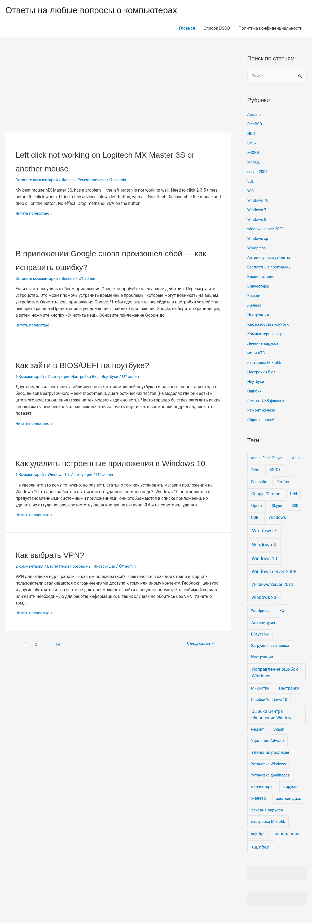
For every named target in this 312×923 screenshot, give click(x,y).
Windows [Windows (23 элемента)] (277, 518)
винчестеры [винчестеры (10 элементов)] (262, 787)
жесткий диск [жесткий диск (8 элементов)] (288, 799)
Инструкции (62, 376)
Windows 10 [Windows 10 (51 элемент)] (264, 559)
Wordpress (257, 248)
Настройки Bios (91, 376)
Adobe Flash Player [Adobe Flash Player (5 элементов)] (266, 458)
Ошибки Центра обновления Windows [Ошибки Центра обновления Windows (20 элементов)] (272, 715)
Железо (73, 179)
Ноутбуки (118, 376)
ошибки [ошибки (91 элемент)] (261, 847)
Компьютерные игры (268, 334)
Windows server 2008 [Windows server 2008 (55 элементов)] (274, 572)
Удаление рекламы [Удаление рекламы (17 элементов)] (270, 753)
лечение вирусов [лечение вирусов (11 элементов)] (267, 811)
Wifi (250, 191)
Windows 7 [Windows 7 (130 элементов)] (264, 531)
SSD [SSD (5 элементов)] (295, 506)
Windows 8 (257, 219)
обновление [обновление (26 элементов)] (287, 834)
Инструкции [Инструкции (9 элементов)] (262, 657)
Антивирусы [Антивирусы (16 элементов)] (263, 623)
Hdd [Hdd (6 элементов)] (293, 494)
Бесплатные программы (74, 579)
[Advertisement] (118, 93)
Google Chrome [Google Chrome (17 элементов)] (265, 494)
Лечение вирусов (264, 343)
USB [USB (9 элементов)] (254, 518)
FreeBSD (255, 124)
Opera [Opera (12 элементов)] (256, 506)
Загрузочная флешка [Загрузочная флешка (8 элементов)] (270, 646)
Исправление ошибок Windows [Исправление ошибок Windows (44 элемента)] (275, 673)
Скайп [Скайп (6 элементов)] (278, 730)
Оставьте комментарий (38, 179)
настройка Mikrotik (265, 362)
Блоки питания (262, 277)
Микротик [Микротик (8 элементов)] (260, 689)
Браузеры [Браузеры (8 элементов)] (260, 634)
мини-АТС (257, 353)
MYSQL (254, 162)
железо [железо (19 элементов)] (258, 798)
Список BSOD (217, 28)
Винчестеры (259, 286)
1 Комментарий (30, 376)
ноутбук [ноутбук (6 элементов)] (258, 834)
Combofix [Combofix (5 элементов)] (259, 482)
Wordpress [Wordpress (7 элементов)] (260, 611)
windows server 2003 (267, 229)
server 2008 (258, 172)
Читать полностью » (35, 213)
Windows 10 (61, 488)
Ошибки (255, 391)
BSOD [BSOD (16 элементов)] (274, 470)
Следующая (195, 657)
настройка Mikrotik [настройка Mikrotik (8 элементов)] (268, 822)
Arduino (254, 114)
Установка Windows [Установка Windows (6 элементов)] (268, 764)
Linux (252, 143)
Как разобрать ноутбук (270, 324)
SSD (251, 181)
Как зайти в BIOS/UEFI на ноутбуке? (104, 364)
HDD (251, 133)
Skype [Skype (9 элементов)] (277, 506)
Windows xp (258, 238)
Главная (187, 28)
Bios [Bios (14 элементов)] (255, 470)
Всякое (73, 278)
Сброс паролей (262, 420)
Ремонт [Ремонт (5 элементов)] (257, 730)
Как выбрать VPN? (61, 568)
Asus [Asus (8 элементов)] (296, 458)
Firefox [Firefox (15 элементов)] (282, 482)
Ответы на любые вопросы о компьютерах (99, 10)
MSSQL (254, 153)
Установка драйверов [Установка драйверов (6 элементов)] (270, 776)
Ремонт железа (98, 179)
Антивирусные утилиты (270, 257)
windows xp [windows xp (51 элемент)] (264, 597)
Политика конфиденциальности (270, 28)
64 (59, 657)
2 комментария (30, 579)
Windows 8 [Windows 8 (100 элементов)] (264, 545)
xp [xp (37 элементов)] (281, 610)
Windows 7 (257, 210)
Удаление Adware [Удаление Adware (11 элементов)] (267, 741)
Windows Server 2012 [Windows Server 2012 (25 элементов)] (272, 585)
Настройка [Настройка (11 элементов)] (289, 689)
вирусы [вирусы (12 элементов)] (290, 787)
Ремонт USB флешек (267, 401)
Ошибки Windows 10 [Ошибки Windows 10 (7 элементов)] (269, 700)
